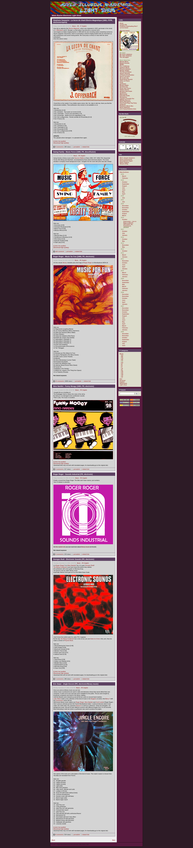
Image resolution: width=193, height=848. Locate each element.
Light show (123, 385)
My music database (126, 54)
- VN (121, 374)
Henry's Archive (125, 76)
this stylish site (60, 547)
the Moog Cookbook (67, 639)
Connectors (59, 700)
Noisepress (123, 97)
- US (121, 373)
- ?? (121, 377)
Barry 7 (107, 698)
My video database (126, 55)
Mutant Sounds (124, 63)
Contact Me (123, 24)
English (84, 26)
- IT (80, 26)
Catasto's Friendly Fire (127, 98)
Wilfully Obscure (125, 100)
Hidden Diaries (124, 89)
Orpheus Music (124, 67)
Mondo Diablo (124, 85)
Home (121, 23)
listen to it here (95, 639)
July (123, 188)
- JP (121, 368)
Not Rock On (124, 87)
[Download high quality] (61, 143)
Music (74, 26)
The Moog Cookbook (60, 567)
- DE (121, 359)
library (65, 262)
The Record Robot (125, 72)
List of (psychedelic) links (128, 109)
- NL (121, 370)
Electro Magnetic (74, 28)
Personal (122, 380)
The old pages (124, 57)
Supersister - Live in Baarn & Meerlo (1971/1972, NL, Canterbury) (129, 224)
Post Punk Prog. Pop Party (128, 103)
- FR (77, 26)
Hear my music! (125, 30)
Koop (121, 82)
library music (85, 547)
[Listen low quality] (59, 141)
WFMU (122, 64)
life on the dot (124, 78)
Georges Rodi (89, 565)
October (124, 182)
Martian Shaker (124, 70)
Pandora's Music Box (126, 106)
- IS (121, 365)
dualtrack (123, 104)
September (125, 184)
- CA (121, 358)
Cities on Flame (125, 81)
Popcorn (78, 705)
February (125, 178)
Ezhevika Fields (125, 95)
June (123, 190)
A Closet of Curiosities (127, 75)
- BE (121, 357)
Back (53, 840)
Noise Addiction (125, 107)
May (123, 192)
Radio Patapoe (124, 162)
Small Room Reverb (126, 79)
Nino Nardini (72, 565)
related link (85, 147)
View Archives (124, 172)
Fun (121, 379)
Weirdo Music (124, 61)
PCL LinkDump (124, 66)
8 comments (58, 147)
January (124, 235)
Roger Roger (88, 262)
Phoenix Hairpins (125, 69)
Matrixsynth (123, 94)
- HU (121, 362)
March (124, 176)
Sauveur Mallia (79, 158)
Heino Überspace (125, 101)
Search (122, 390)
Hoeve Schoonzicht (126, 159)
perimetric (123, 84)
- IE (121, 364)
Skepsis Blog (124, 164)
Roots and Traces (125, 88)
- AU (121, 355)
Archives (123, 169)
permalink (76, 147)
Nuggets (93, 698)
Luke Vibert (57, 698)
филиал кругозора (126, 91)
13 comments (58, 381)
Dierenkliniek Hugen (126, 161)
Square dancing (125, 73)
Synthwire (123, 92)
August (124, 186)
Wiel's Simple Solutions (127, 158)
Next (113, 840)
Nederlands (123, 383)
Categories (123, 350)
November (125, 207)
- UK (121, 371)
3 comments (58, 469)
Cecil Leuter (100, 702)
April (123, 194)
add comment (58, 251)
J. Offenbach (59, 30)
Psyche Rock (69, 640)
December (125, 205)
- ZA (121, 376)
